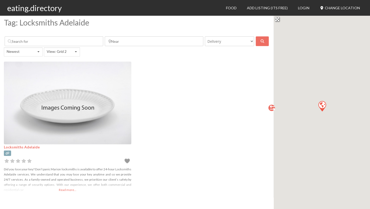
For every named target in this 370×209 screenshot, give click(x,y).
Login (303, 8)
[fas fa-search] (262, 41)
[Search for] (54, 41)
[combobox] (23, 51)
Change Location (340, 8)
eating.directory (34, 8)
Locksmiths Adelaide (22, 147)
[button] (322, 105)
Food (231, 8)
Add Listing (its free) (267, 8)
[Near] (154, 41)
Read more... (67, 190)
